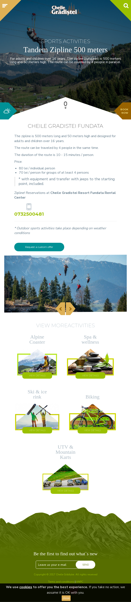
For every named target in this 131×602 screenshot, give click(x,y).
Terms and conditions (61, 581)
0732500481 (29, 214)
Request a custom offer (39, 247)
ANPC (79, 581)
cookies (25, 587)
